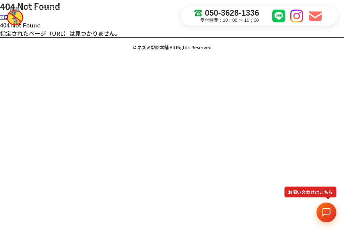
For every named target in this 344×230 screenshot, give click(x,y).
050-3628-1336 (226, 13)
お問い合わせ (316, 16)
